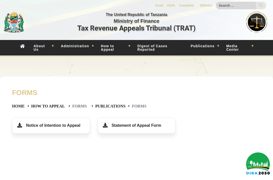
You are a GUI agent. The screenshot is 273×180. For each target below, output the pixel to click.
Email (159, 5)
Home (18, 106)
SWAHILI (206, 5)
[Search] (236, 5)
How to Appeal (107, 48)
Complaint (186, 5)
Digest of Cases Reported (152, 48)
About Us (39, 48)
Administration (75, 46)
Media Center (232, 48)
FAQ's (171, 5)
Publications (202, 46)
